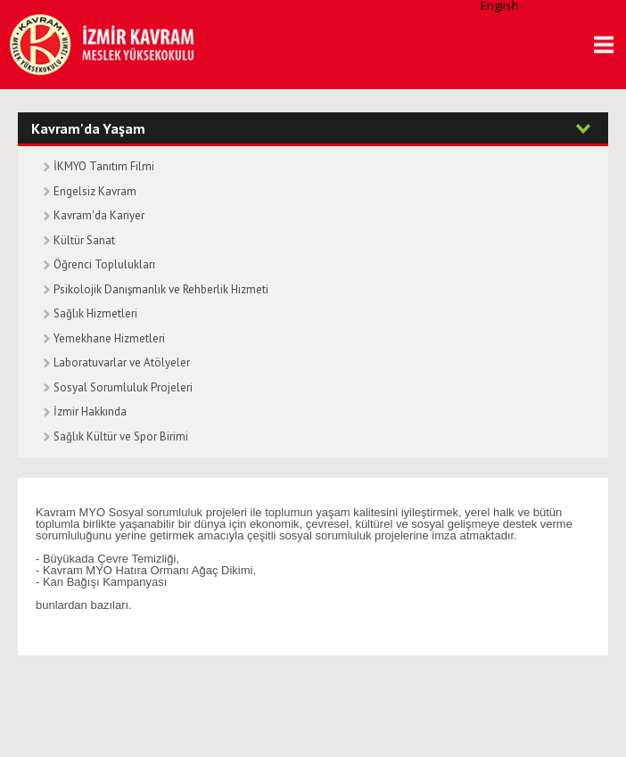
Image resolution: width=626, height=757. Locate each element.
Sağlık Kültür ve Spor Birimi (121, 436)
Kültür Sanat (84, 240)
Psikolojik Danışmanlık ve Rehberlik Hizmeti (161, 289)
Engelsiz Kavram (95, 191)
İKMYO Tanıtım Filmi (104, 166)
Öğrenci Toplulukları (104, 264)
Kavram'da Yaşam (88, 128)
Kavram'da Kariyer (99, 215)
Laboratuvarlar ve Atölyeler (122, 362)
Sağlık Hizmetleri (95, 313)
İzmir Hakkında (90, 411)
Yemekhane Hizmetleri (109, 338)
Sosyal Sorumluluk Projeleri (123, 387)
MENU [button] (597, 45)
